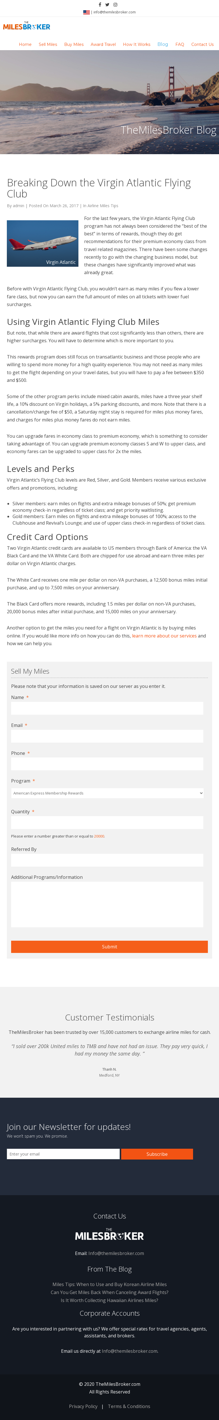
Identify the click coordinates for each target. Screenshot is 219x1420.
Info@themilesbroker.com (116, 1253)
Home (25, 44)
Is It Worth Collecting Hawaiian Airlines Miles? (109, 1300)
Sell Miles (48, 44)
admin (18, 205)
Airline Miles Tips (103, 205)
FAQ (179, 44)
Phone (20, 753)
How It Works (136, 44)
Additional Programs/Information (47, 877)
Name (20, 697)
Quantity (23, 812)
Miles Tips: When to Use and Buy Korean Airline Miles (109, 1284)
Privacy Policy (83, 1406)
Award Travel (103, 44)
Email (19, 725)
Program (23, 781)
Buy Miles (74, 44)
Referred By (23, 849)
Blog (162, 44)
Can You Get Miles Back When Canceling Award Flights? (110, 1292)
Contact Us (202, 44)
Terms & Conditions (129, 1406)
